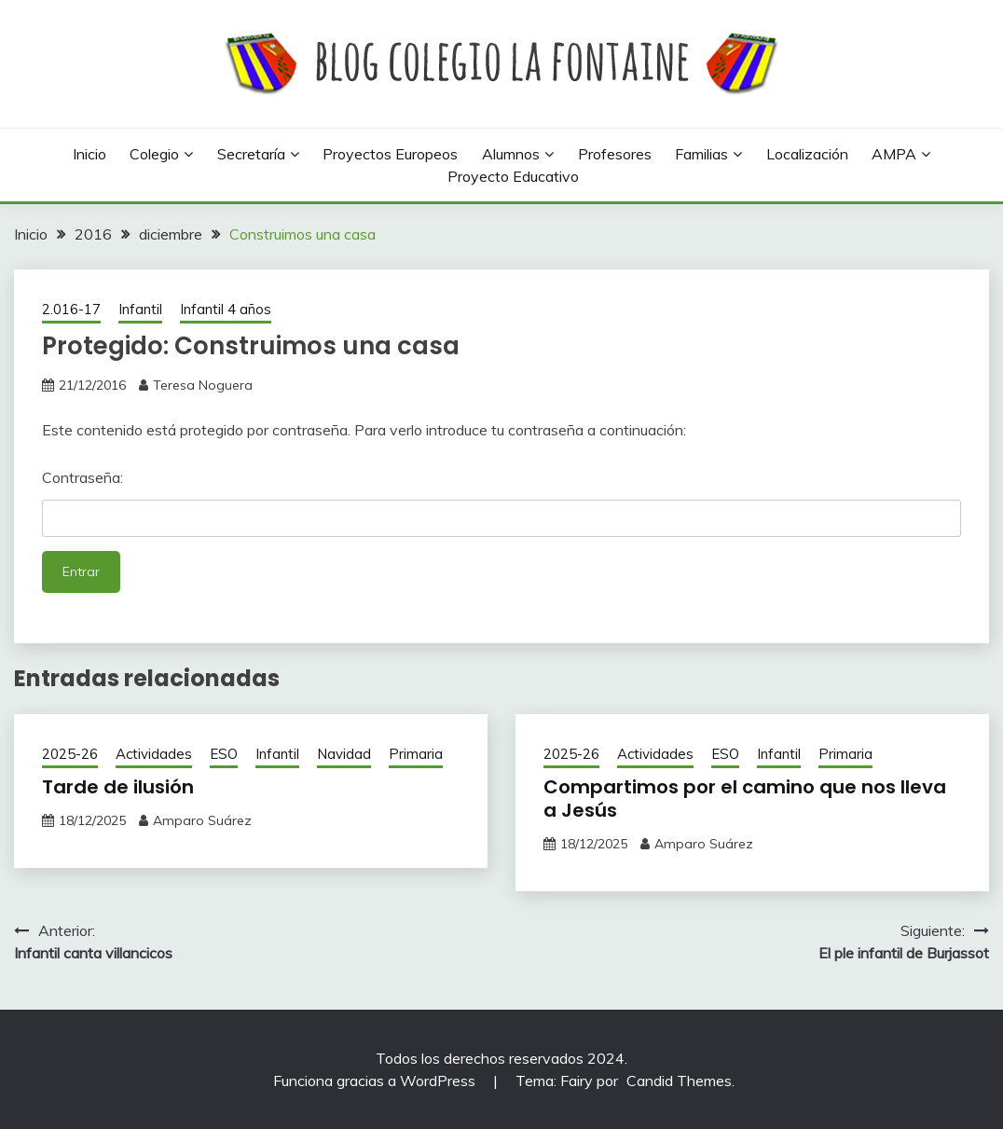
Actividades (154, 754)
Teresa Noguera (203, 385)
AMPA (894, 154)
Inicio (89, 154)
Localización (807, 154)
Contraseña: (501, 502)
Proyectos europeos (390, 154)
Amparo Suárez (202, 820)
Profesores (615, 154)
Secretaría (251, 154)
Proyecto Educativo (513, 176)
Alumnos (511, 154)
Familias (701, 154)
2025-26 (70, 754)
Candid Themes (679, 1080)
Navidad (344, 754)
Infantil (140, 309)
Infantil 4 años (225, 309)
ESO (224, 754)
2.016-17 (71, 309)
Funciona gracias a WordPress (376, 1080)
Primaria (416, 754)
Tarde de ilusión (118, 787)
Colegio (154, 154)
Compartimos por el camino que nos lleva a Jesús (744, 798)
